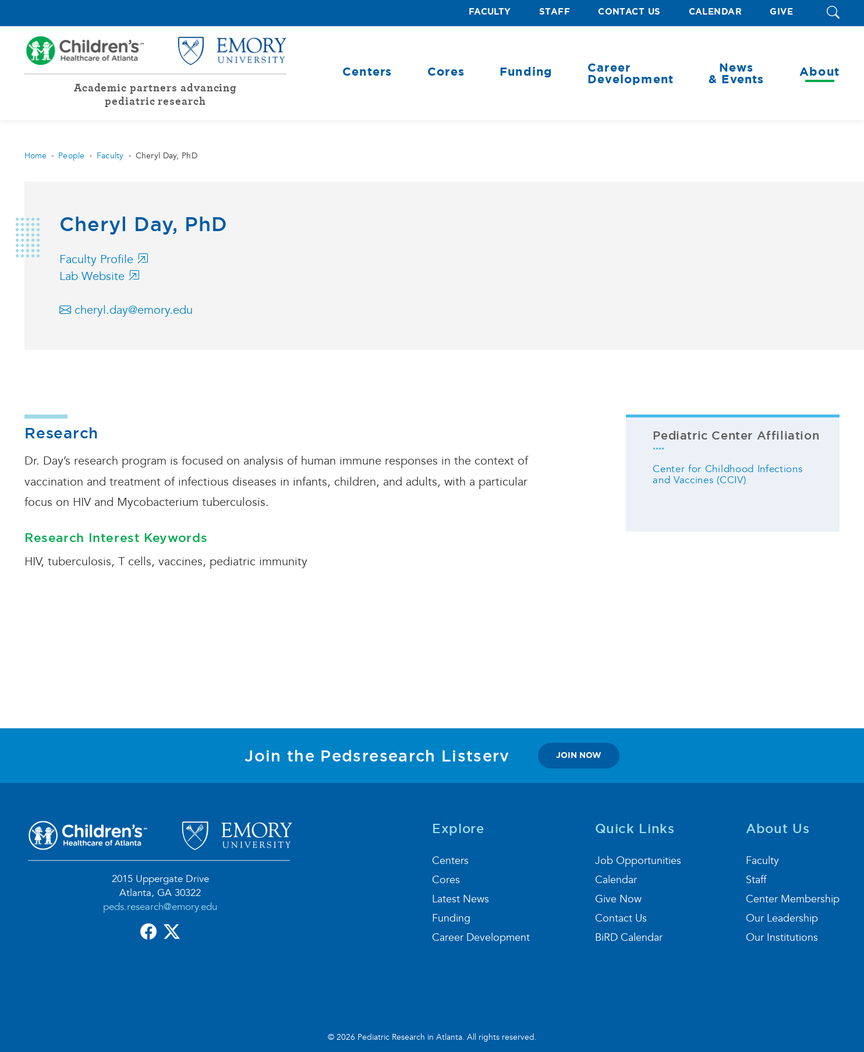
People (71, 156)
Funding (451, 918)
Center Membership (793, 899)
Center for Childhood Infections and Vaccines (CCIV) (727, 474)
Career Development (481, 937)
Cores (446, 880)
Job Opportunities (638, 860)
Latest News (460, 899)
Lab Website (99, 277)
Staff (554, 12)
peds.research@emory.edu (160, 907)
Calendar (715, 12)
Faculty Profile (103, 260)
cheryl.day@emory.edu (126, 310)
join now (578, 755)
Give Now (618, 899)
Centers (450, 860)
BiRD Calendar (629, 937)
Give (781, 12)
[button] (833, 13)
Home (35, 156)
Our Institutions (782, 937)
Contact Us (629, 12)
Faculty (490, 12)
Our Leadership (782, 918)
